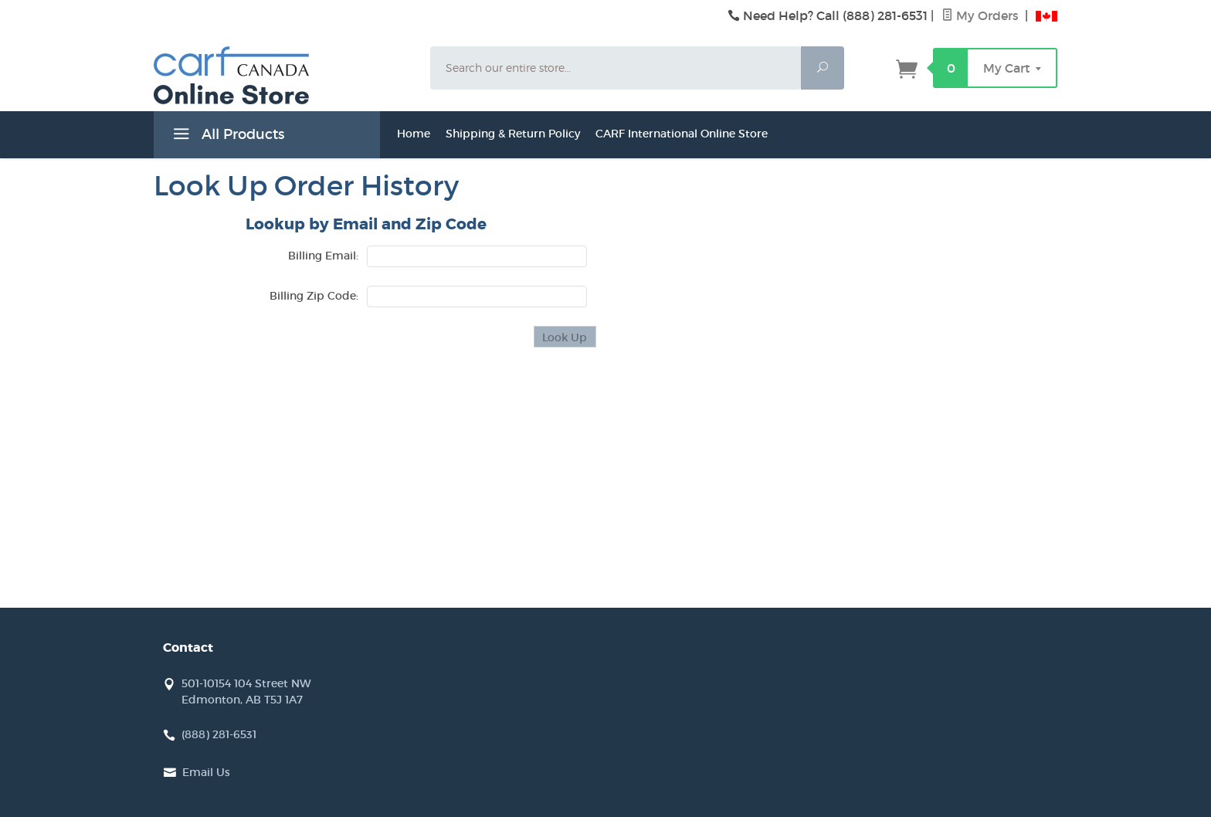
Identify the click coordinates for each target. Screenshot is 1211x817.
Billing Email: (323, 256)
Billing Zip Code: (314, 296)
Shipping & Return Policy (513, 134)
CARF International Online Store (681, 134)
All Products (226, 136)
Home (413, 134)
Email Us (206, 772)
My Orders (981, 15)
